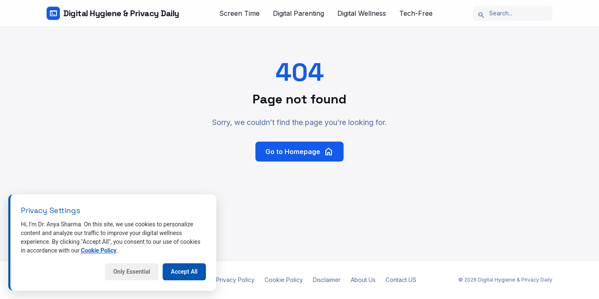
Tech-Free (416, 13)
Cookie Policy (284, 279)
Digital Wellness (361, 13)
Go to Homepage (299, 151)
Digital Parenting (298, 13)
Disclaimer (327, 279)
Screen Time (239, 13)
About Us (363, 279)
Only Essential (131, 271)
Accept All (184, 271)
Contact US (401, 279)
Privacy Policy (235, 279)
